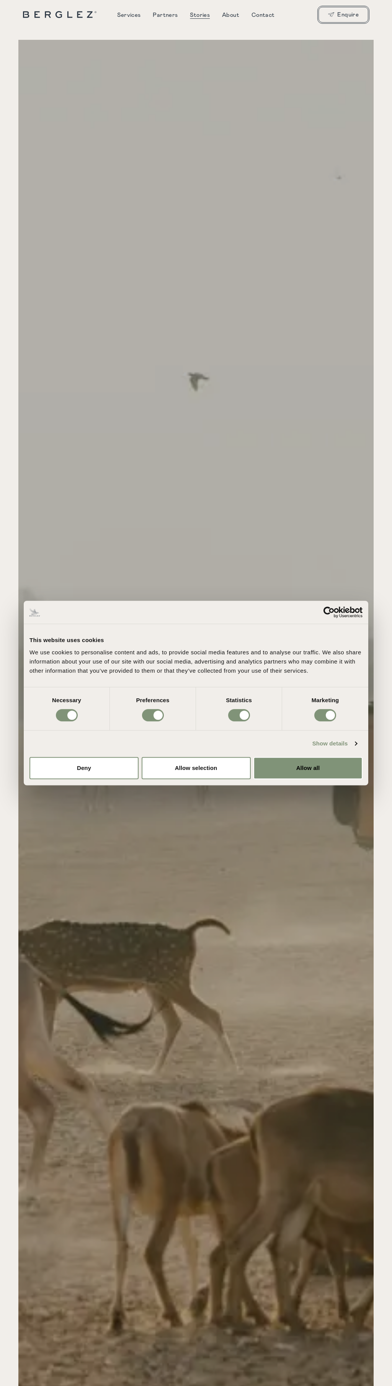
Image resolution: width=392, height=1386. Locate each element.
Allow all (308, 768)
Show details (330, 743)
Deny (84, 768)
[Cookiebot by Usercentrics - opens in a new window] (329, 612)
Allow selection (196, 768)
